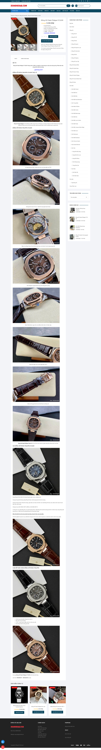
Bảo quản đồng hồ (42, 737)
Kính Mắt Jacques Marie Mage (78, 127)
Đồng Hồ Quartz (75, 44)
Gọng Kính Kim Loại (77, 155)
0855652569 (18, 730)
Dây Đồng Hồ (74, 182)
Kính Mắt (71, 85)
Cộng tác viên (41, 731)
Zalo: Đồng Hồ (68, 737)
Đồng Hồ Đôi (74, 40)
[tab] (16, 58)
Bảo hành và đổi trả (42, 729)
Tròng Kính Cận (76, 165)
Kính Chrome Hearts (76, 141)
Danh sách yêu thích (25, 1)
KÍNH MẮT (53, 10)
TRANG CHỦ (33, 10)
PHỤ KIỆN (72, 10)
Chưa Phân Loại (73, 186)
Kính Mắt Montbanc (76, 137)
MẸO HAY (78, 10)
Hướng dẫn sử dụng (42, 735)
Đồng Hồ (17, 15)
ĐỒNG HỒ (46, 10)
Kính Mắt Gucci (75, 130)
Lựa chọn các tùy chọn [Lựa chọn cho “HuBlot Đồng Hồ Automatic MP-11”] (57, 712)
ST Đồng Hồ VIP (39, 69)
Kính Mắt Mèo (74, 96)
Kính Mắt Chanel (75, 89)
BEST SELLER (65, 10)
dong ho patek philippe (48, 48)
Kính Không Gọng (76, 161)
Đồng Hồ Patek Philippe (75, 75)
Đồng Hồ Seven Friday (74, 71)
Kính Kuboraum (75, 134)
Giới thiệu (40, 726)
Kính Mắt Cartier (75, 110)
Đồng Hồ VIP (57, 46)
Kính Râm (74, 168)
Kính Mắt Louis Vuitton (76, 120)
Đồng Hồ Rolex (73, 82)
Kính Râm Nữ (75, 172)
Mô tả (16, 58)
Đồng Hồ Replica (50, 46)
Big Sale (71, 23)
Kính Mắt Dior (74, 92)
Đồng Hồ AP (74, 33)
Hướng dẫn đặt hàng (42, 734)
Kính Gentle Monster (76, 144)
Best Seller (72, 26)
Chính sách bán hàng (42, 728)
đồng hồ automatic (57, 48)
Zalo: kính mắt (68, 733)
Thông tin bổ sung (25, 58)
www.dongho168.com (19, 734)
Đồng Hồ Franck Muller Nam (75, 78)
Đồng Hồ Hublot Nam (74, 68)
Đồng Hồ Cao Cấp (75, 61)
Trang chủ (13, 15)
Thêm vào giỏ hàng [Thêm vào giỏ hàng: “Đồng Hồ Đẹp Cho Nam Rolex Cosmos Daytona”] (19, 712)
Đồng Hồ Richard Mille (74, 64)
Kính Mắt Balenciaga (76, 113)
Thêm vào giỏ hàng (53, 36)
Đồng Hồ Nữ (74, 54)
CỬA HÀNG (40, 10)
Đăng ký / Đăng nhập (15, 1)
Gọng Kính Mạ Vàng (77, 151)
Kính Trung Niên (75, 103)
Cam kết (39, 732)
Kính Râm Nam (76, 175)
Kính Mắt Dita (74, 116)
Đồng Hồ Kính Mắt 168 (70, 726)
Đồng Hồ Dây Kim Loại (76, 47)
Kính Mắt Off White (75, 106)
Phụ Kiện (71, 179)
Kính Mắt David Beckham (77, 99)
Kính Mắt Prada (75, 123)
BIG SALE (58, 10)
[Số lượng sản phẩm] (44, 36)
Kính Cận (73, 148)
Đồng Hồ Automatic (23, 15)
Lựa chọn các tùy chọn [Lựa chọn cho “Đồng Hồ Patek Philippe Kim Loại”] (38, 712)
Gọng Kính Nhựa (76, 158)
